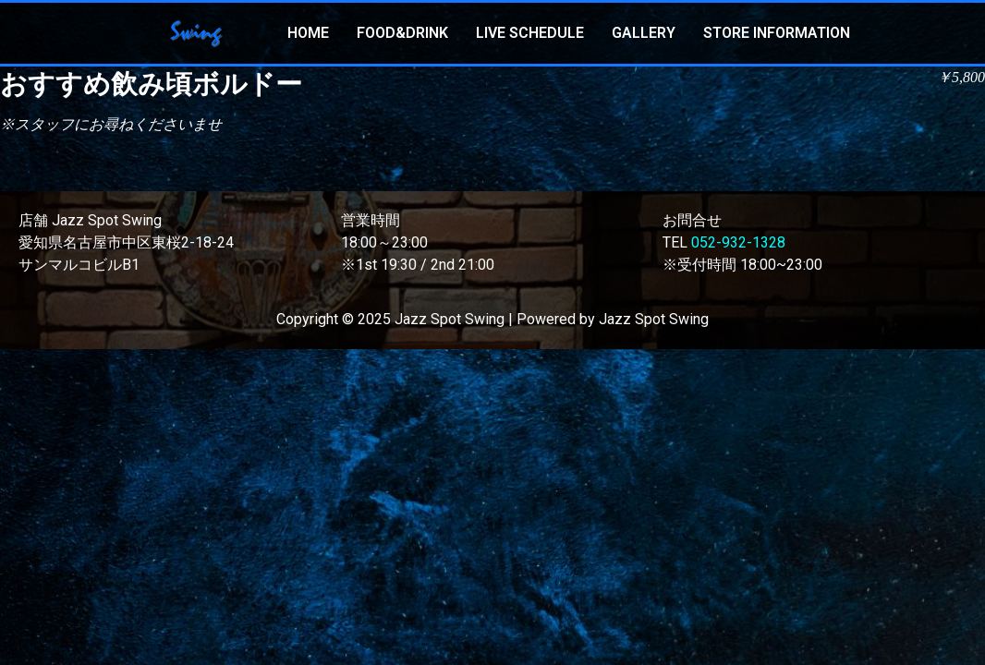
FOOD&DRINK (402, 33)
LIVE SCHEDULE (530, 33)
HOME (308, 33)
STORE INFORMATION (776, 33)
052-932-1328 (738, 242)
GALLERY (643, 33)
